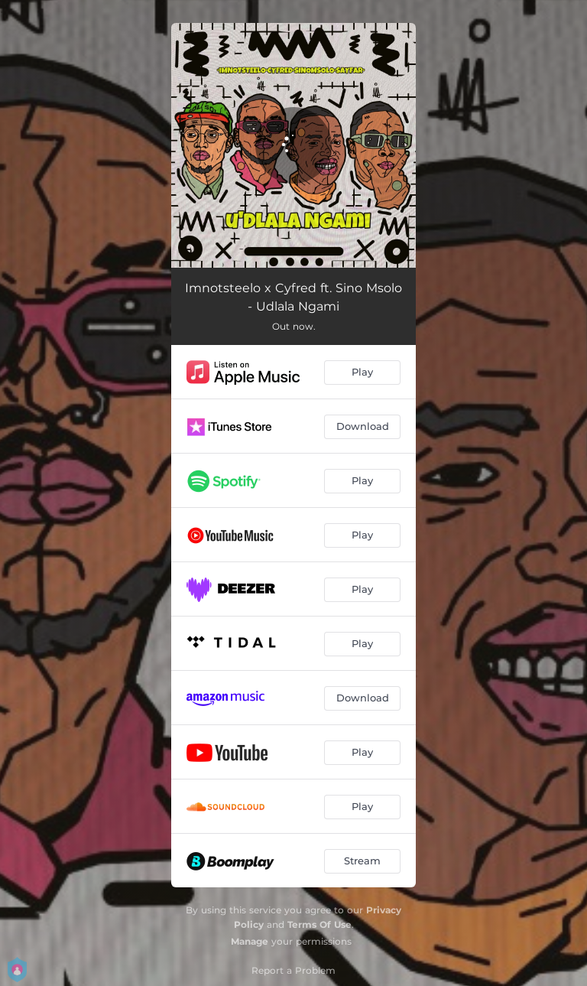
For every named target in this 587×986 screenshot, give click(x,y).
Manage (249, 941)
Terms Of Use (319, 924)
